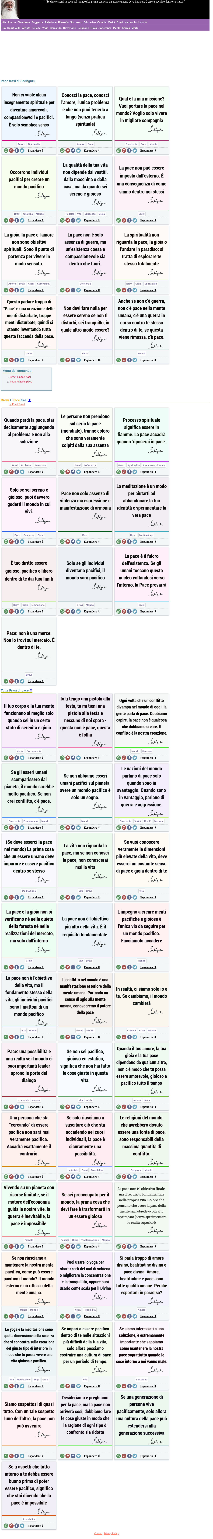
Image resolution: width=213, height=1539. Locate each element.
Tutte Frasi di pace (21, 381)
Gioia (94, 28)
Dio (4, 28)
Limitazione (38, 605)
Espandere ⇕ (36, 150)
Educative (90, 22)
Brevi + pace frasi (20, 377)
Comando (23, 1100)
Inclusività (140, 22)
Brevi (120, 22)
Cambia (102, 22)
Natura (129, 22)
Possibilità (97, 1170)
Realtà (147, 821)
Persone (147, 751)
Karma (126, 28)
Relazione (51, 22)
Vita (4, 22)
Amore (12, 22)
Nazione (159, 821)
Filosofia (63, 22)
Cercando (56, 28)
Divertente (23, 22)
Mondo (153, 144)
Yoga (45, 28)
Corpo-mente (34, 751)
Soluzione (40, 465)
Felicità (36, 28)
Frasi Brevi (18, 404)
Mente (116, 28)
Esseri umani (30, 821)
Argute (26, 28)
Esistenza (85, 283)
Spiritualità (14, 28)
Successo (76, 22)
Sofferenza (105, 28)
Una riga (28, 213)
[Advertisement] (105, 54)
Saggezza (37, 22)
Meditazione (146, 535)
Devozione (69, 28)
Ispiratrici (73, 1170)
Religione (83, 28)
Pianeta (29, 1240)
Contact (98, 1533)
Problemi (26, 465)
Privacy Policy (111, 1533)
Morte (135, 28)
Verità (111, 22)
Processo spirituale (154, 465)
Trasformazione (90, 1240)
